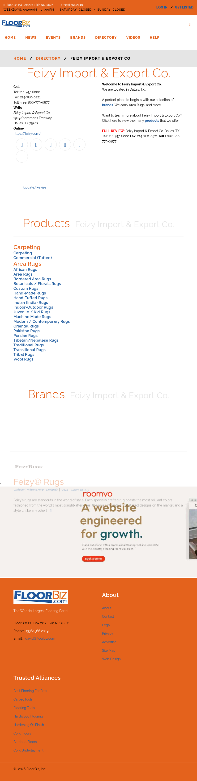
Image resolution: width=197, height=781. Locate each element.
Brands (78, 37)
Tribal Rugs (23, 354)
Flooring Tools (24, 708)
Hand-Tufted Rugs (30, 298)
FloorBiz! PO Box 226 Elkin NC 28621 (29, 5)
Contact (108, 616)
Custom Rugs (25, 288)
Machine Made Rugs (32, 317)
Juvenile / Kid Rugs (31, 312)
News (31, 37)
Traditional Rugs (28, 345)
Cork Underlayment (28, 750)
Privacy (107, 633)
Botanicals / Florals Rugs (37, 283)
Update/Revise (34, 187)
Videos (133, 37)
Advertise (109, 642)
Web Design (111, 659)
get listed (184, 7)
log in (161, 7)
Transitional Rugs (29, 350)
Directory (106, 37)
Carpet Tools (23, 699)
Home (10, 37)
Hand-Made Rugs (29, 293)
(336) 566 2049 (73, 5)
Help (154, 37)
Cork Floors (22, 733)
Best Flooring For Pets (30, 691)
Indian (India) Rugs (30, 302)
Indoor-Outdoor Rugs (33, 307)
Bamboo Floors (25, 742)
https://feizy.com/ (27, 133)
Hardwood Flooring (28, 716)
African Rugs (25, 269)
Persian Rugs (25, 335)
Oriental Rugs (26, 326)
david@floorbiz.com (40, 638)
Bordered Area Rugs (32, 279)
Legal (106, 625)
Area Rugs (23, 274)
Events (53, 37)
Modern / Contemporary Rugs (41, 321)
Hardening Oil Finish (28, 725)
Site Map (108, 650)
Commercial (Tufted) (32, 258)
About (106, 608)
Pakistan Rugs (26, 331)
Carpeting (22, 253)
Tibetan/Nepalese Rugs (36, 340)
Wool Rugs (23, 359)
